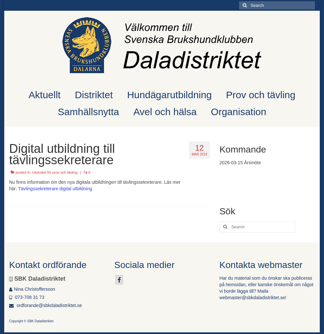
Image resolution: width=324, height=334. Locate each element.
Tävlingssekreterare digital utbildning (55, 188)
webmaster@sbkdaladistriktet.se (252, 297)
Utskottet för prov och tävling (54, 172)
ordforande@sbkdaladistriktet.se (45, 305)
